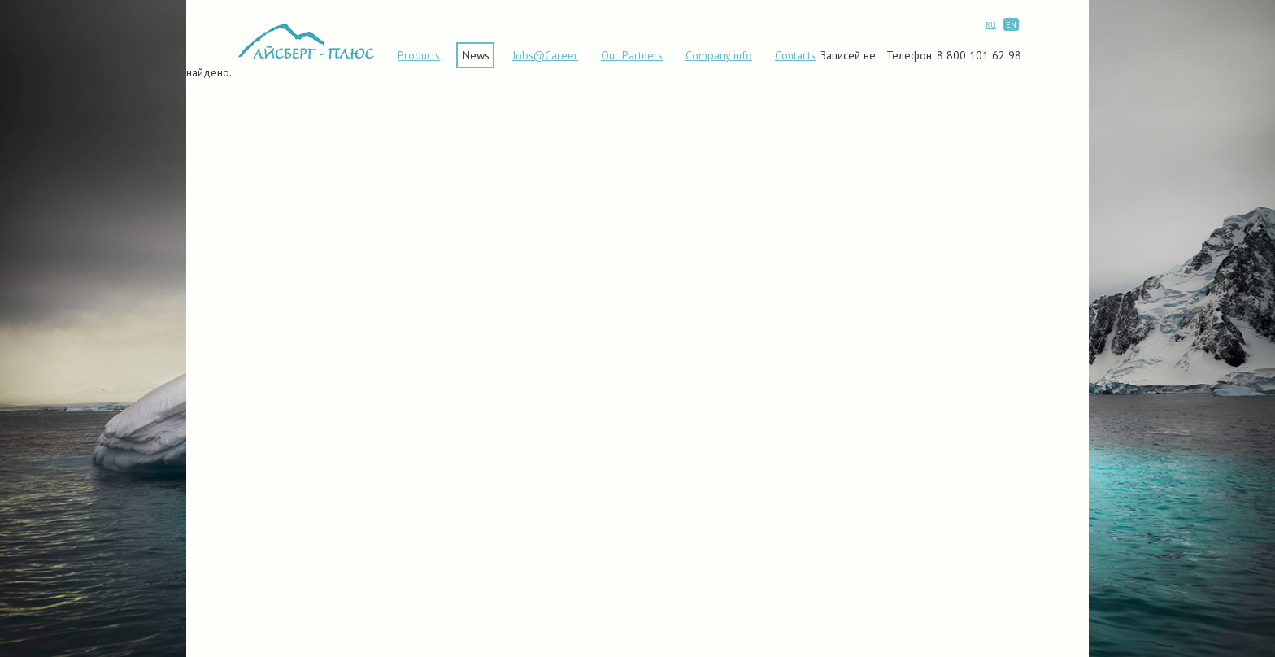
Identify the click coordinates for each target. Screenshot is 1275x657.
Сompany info (718, 55)
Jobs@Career (545, 55)
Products (419, 55)
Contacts (795, 55)
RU (991, 25)
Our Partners (632, 55)
